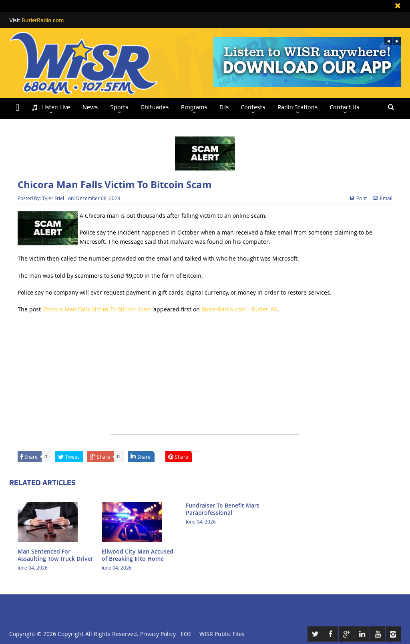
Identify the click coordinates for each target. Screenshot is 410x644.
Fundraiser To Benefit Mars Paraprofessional (222, 509)
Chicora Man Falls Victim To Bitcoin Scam (97, 309)
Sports (119, 107)
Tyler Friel (53, 198)
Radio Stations (297, 107)
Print (358, 198)
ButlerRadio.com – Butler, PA (239, 309)
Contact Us (344, 107)
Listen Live (51, 107)
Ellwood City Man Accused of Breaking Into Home (137, 555)
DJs (224, 107)
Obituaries (155, 107)
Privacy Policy (158, 634)
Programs (194, 107)
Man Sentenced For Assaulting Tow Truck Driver (55, 555)
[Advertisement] (205, 378)
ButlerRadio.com (43, 20)
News (90, 107)
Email (382, 198)
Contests (253, 107)
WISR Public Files (222, 634)
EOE (184, 634)
